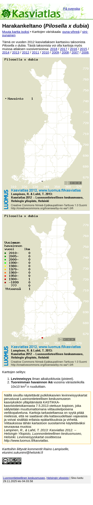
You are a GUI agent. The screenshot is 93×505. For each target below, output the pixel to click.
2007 (75, 52)
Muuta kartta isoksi (15, 32)
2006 (85, 52)
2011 (35, 52)
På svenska (71, 8)
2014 (5, 52)
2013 (15, 52)
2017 (63, 49)
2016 (73, 49)
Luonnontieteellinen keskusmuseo (24, 478)
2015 (83, 49)
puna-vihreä (70, 32)
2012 (25, 52)
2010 (45, 52)
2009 (55, 52)
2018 (53, 49)
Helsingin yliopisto (58, 478)
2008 (65, 52)
